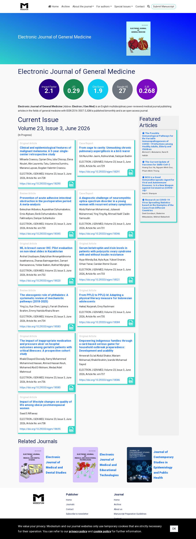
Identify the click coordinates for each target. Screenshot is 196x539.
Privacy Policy (149, 504)
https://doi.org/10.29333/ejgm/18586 (99, 380)
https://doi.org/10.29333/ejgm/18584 (99, 322)
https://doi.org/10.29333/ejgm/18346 (99, 233)
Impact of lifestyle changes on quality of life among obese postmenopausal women (46, 405)
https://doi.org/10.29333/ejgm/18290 (40, 183)
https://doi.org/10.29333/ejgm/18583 (40, 326)
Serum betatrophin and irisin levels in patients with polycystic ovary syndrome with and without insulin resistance (105, 251)
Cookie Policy (149, 509)
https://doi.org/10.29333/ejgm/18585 (40, 387)
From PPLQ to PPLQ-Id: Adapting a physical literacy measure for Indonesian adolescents (105, 298)
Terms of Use (149, 500)
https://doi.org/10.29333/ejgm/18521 (99, 279)
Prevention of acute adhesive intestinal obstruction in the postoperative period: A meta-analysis (46, 201)
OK (174, 528)
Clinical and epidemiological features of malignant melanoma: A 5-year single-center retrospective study (45, 151)
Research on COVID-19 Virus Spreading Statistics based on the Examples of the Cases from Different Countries (158, 205)
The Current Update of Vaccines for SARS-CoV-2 (156, 163)
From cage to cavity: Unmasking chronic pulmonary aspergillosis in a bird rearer (105, 149)
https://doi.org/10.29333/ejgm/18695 (40, 429)
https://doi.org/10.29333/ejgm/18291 (99, 171)
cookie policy (102, 531)
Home (53, 6)
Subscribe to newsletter (71, 514)
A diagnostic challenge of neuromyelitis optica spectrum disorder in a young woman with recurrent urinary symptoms (105, 201)
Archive (65, 6)
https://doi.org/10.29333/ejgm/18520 (40, 280)
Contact (140, 6)
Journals (64, 504)
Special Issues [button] (122, 6)
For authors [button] (103, 6)
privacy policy (78, 531)
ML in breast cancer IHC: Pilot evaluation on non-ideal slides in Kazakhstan (46, 249)
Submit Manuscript (163, 6)
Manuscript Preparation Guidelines (117, 514)
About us (105, 509)
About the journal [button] (82, 6)
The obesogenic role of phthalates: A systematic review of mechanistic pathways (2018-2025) (44, 298)
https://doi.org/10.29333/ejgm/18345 (40, 233)
